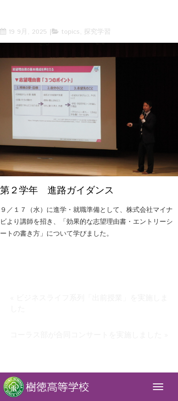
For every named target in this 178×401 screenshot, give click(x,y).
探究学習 (97, 32)
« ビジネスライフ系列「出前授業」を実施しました (89, 304)
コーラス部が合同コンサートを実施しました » (89, 335)
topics (70, 32)
